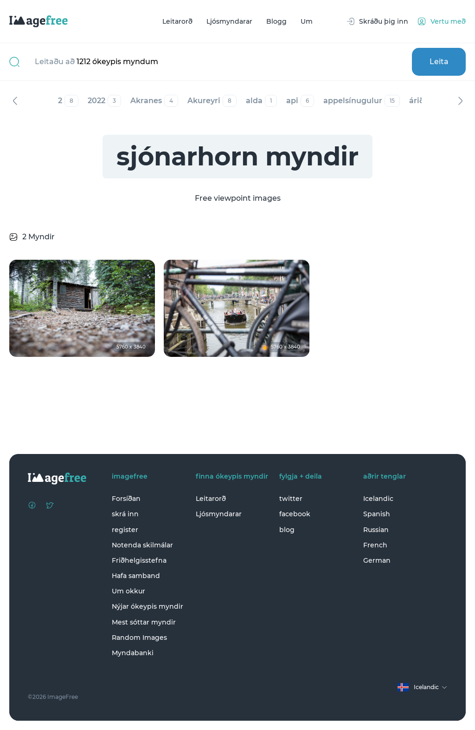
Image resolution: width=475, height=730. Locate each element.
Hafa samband (136, 576)
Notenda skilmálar (142, 545)
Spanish (376, 514)
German (377, 560)
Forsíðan (126, 498)
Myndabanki (133, 653)
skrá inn (125, 514)
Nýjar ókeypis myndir (147, 606)
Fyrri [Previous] (14, 100)
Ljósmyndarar (229, 21)
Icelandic (378, 498)
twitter (290, 498)
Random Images (139, 637)
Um (307, 21)
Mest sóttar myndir (144, 622)
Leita (439, 61)
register (125, 530)
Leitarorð (177, 21)
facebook (294, 514)
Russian (376, 530)
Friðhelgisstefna (139, 560)
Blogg (276, 21)
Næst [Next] (460, 100)
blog (287, 530)
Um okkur (128, 591)
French (375, 545)
